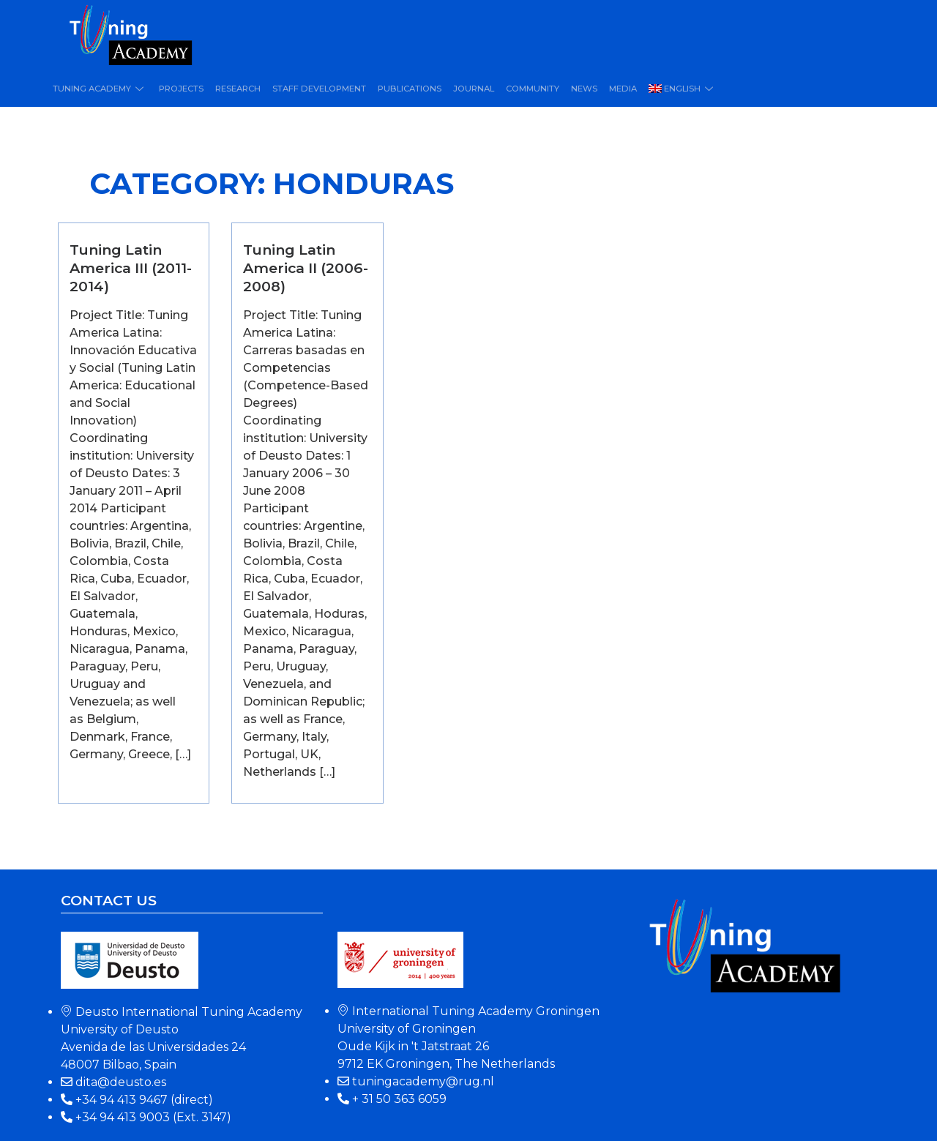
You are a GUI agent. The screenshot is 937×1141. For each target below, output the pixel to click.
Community (526, 88)
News (577, 88)
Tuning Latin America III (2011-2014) (131, 268)
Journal (468, 88)
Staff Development (316, 88)
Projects (179, 88)
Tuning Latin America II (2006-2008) (305, 268)
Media (615, 88)
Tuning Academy (99, 88)
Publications (404, 88)
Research (235, 88)
